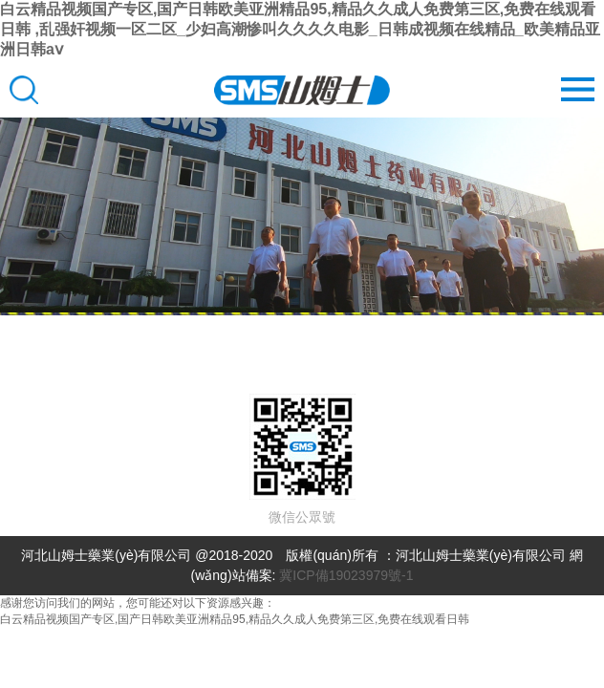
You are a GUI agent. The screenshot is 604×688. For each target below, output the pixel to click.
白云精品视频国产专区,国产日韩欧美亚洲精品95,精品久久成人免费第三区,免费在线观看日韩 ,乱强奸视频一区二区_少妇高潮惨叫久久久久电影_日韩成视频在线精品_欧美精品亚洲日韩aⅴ (300, 29)
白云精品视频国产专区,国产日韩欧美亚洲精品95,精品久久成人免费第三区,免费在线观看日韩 (234, 619)
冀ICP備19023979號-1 (346, 575)
